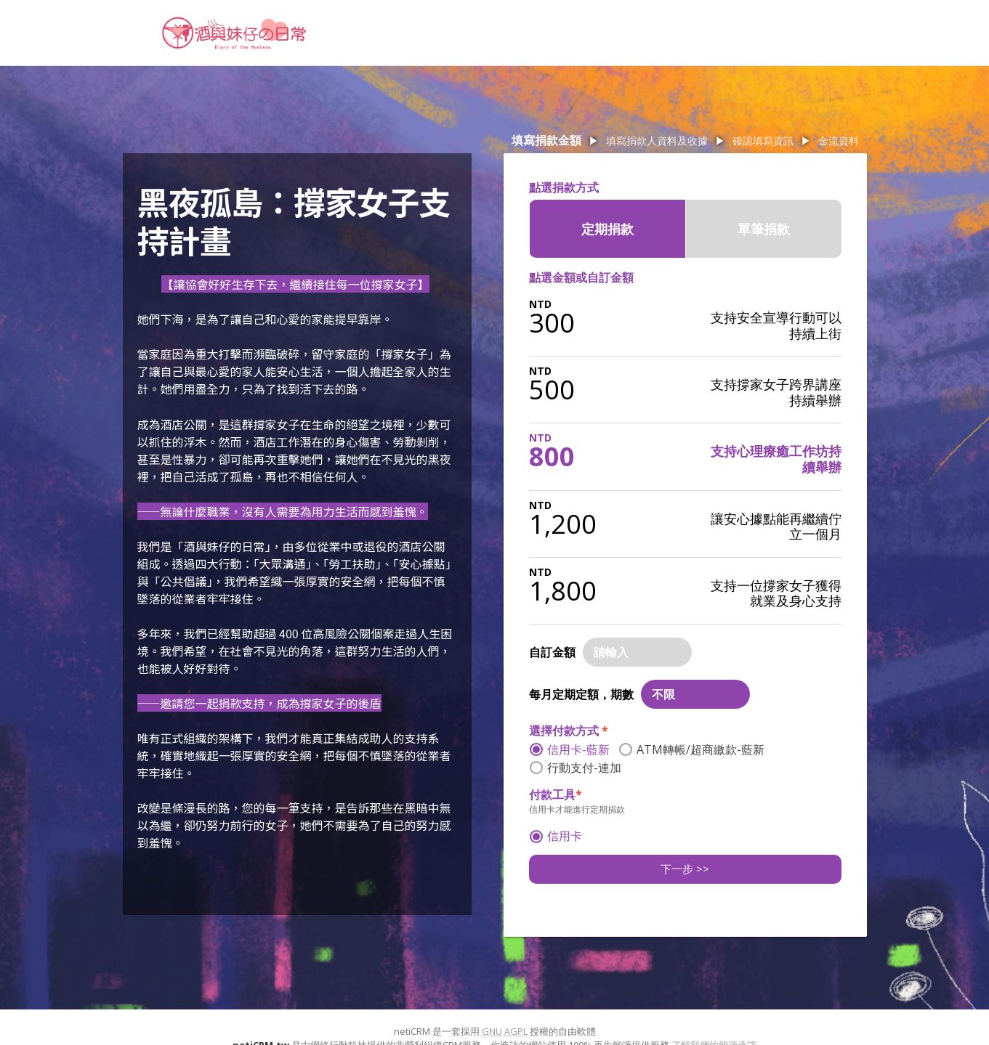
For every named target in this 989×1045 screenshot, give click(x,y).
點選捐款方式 (564, 187)
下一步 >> (685, 868)
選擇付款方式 (568, 731)
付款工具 (555, 794)
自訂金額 (552, 652)
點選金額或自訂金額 (581, 277)
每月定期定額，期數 (581, 694)
